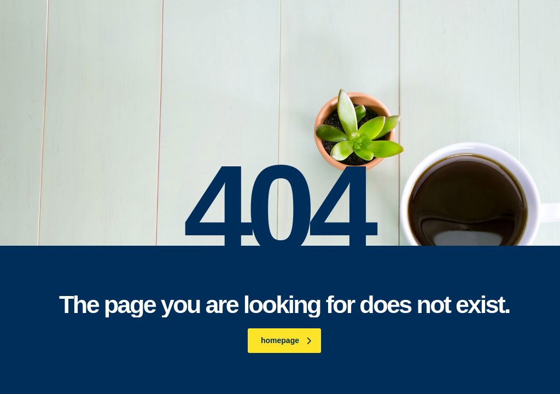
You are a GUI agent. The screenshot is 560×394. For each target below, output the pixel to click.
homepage (286, 340)
